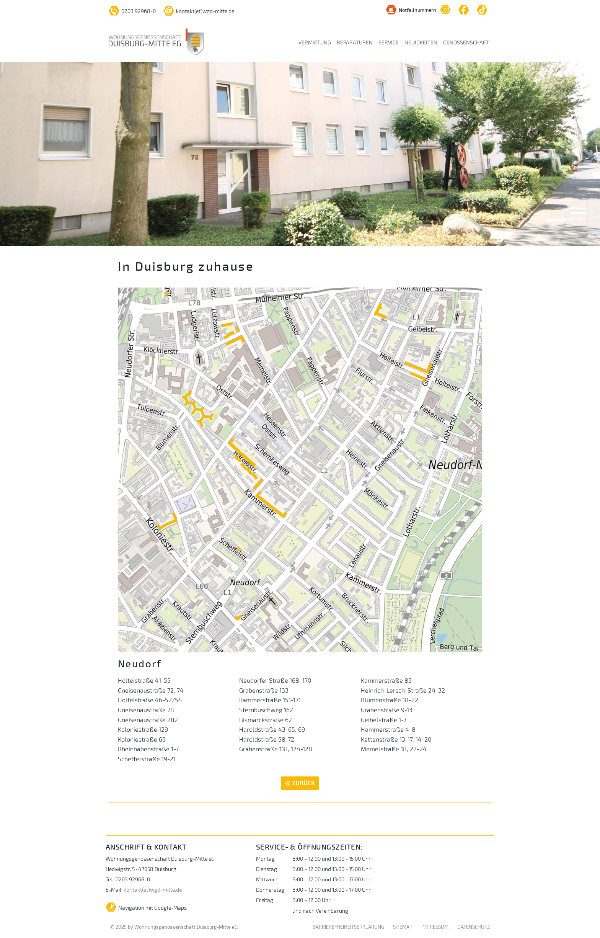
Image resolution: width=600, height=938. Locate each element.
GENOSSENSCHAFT (466, 42)
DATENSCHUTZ (473, 927)
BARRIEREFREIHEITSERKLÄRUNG (348, 927)
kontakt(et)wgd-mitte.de (198, 11)
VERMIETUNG (314, 42)
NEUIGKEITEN (420, 42)
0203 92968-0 (132, 11)
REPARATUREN (355, 42)
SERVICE (388, 42)
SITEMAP (402, 927)
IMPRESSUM (434, 927)
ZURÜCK (300, 783)
